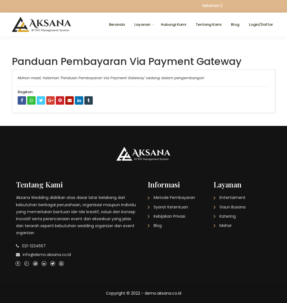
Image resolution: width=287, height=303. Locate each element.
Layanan (142, 24)
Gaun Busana (232, 207)
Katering (227, 216)
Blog (235, 24)
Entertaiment (232, 197)
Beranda (117, 24)
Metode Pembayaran (174, 197)
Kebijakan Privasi (169, 216)
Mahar (225, 225)
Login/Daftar (261, 24)
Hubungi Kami (173, 24)
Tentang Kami (208, 24)
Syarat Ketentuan (171, 207)
